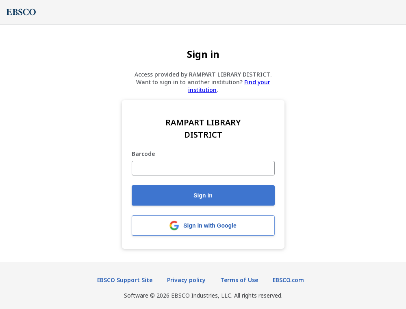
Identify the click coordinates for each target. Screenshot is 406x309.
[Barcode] (203, 168)
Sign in (203, 195)
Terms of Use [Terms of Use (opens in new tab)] (239, 280)
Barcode (143, 154)
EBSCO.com (288, 280)
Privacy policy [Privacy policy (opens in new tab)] (186, 280)
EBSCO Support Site (124, 280)
